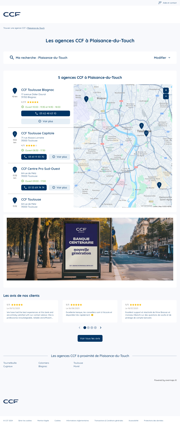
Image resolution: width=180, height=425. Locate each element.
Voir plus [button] (45, 121)
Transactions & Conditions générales (108, 421)
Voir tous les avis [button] (90, 338)
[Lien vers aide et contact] (167, 3)
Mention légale (43, 421)
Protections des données (153, 421)
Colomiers (44, 362)
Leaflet (155, 206)
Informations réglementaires (77, 421)
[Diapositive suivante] (100, 327)
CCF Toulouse (31, 199)
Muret (76, 366)
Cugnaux (8, 366)
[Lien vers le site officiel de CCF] (11, 14)
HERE (169, 206)
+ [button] (166, 90)
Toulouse (78, 362)
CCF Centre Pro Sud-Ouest (40, 169)
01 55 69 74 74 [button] (34, 187)
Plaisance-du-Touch (36, 28)
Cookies (58, 421)
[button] (84, 327)
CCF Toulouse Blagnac (37, 90)
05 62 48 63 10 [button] (45, 113)
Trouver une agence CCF (14, 28)
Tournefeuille (10, 362)
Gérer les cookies (25, 421)
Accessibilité (133, 421)
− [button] (166, 96)
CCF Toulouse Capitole (37, 133)
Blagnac (43, 366)
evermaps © (171, 380)
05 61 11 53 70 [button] (34, 156)
